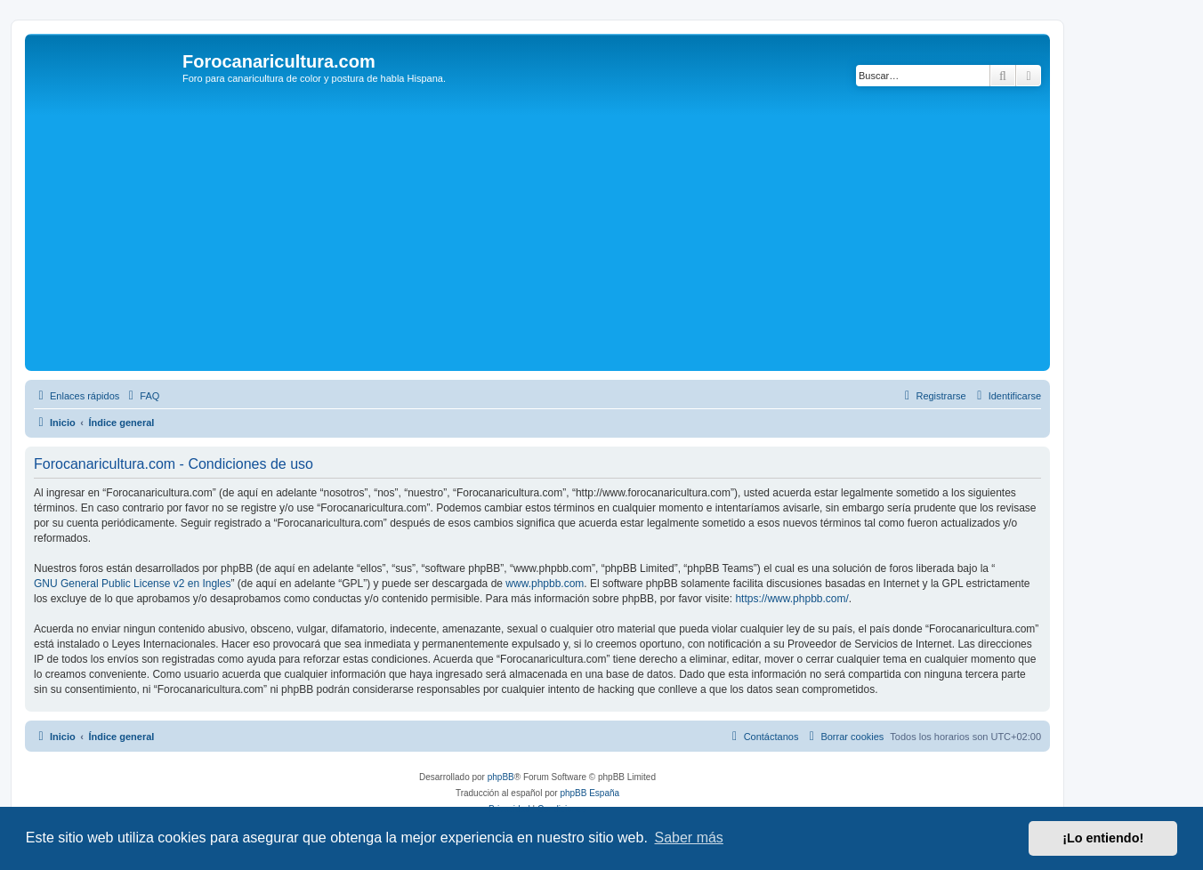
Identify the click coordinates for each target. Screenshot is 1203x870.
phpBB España (589, 793)
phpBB (501, 777)
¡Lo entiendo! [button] (1102, 838)
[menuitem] (141, 396)
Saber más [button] (689, 837)
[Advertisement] (563, 233)
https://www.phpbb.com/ (791, 598)
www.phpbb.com (544, 583)
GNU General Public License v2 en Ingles (132, 583)
